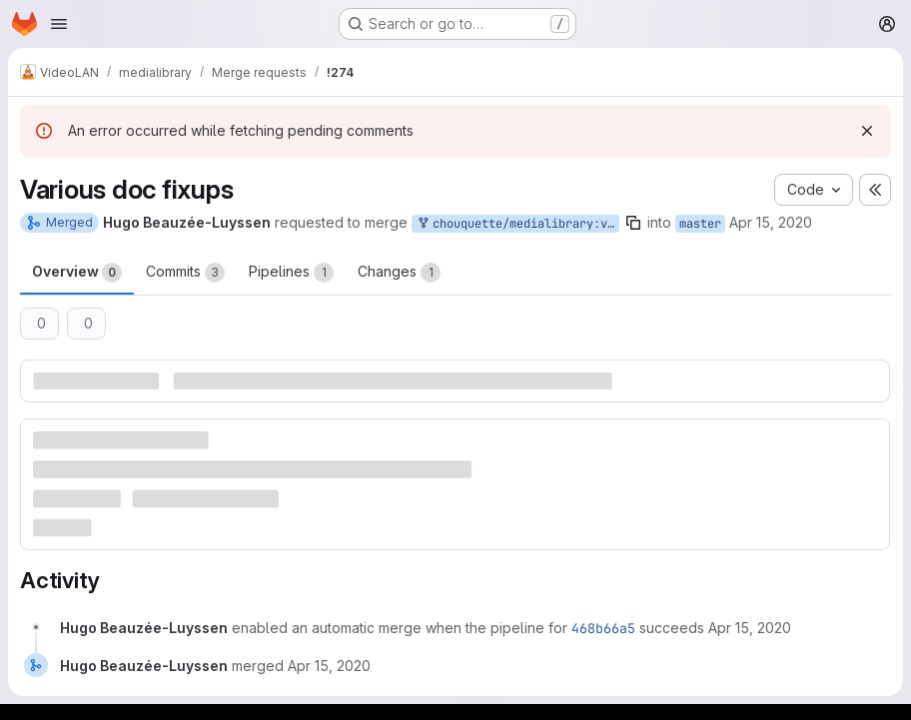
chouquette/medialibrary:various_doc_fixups (517, 224)
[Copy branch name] (633, 223)
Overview (77, 273)
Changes (399, 273)
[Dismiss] (867, 131)
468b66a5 (603, 628)
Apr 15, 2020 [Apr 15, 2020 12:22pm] (770, 222)
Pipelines (291, 273)
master (700, 224)
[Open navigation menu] (59, 24)
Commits (185, 273)
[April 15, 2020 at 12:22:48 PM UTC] (749, 627)
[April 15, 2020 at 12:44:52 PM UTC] (329, 665)
